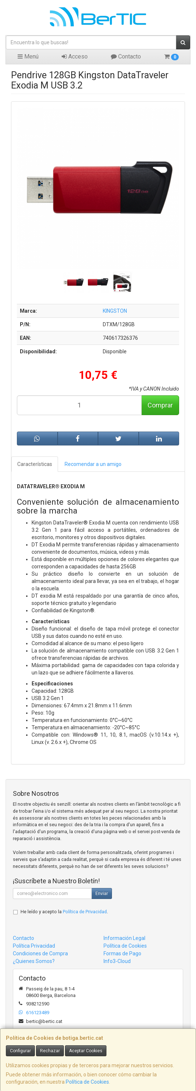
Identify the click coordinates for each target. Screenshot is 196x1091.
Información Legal (124, 938)
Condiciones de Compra (40, 953)
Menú (28, 56)
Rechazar (50, 1050)
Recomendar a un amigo (93, 464)
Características (34, 464)
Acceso (75, 56)
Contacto (126, 56)
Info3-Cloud (117, 961)
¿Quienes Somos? (34, 961)
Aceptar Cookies (85, 1050)
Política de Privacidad (85, 911)
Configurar (20, 1050)
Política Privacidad (34, 946)
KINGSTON (115, 311)
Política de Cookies (87, 1082)
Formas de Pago (122, 953)
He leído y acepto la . (64, 911)
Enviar (101, 893)
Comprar (160, 405)
